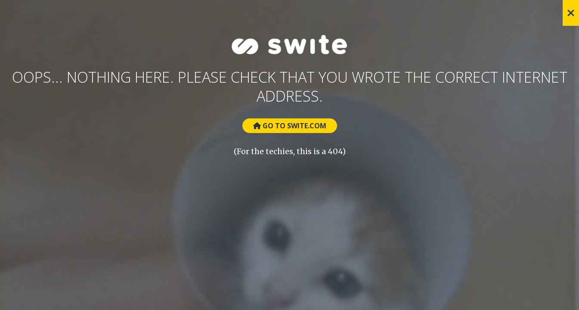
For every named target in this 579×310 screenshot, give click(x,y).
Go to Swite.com (289, 125)
